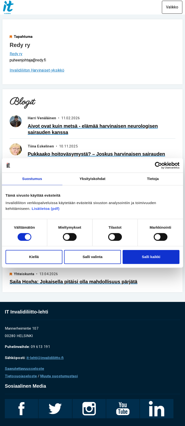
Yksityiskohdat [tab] (92, 179)
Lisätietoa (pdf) (45, 208)
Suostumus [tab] (32, 179)
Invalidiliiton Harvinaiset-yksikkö (37, 70)
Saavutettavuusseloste (24, 368)
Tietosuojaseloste (21, 376)
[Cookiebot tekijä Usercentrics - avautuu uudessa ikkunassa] (158, 165)
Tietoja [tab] (153, 179)
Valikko (172, 7)
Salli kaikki (151, 257)
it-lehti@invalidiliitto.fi (45, 358)
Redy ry (16, 54)
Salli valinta (93, 257)
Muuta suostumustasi (59, 376)
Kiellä (34, 257)
